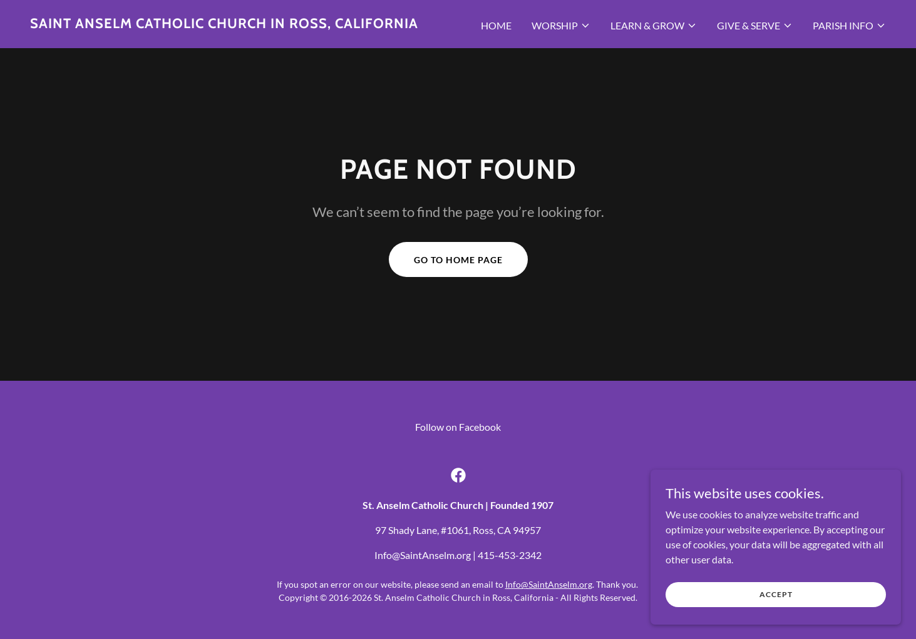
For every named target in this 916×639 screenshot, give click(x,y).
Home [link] (496, 25)
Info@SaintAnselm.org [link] (422, 555)
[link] (224, 24)
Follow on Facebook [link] (458, 427)
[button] (561, 25)
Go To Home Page (458, 259)
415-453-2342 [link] (510, 555)
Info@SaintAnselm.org (548, 584)
